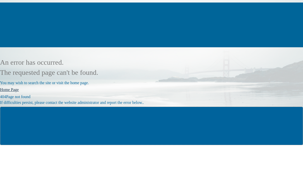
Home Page (9, 89)
